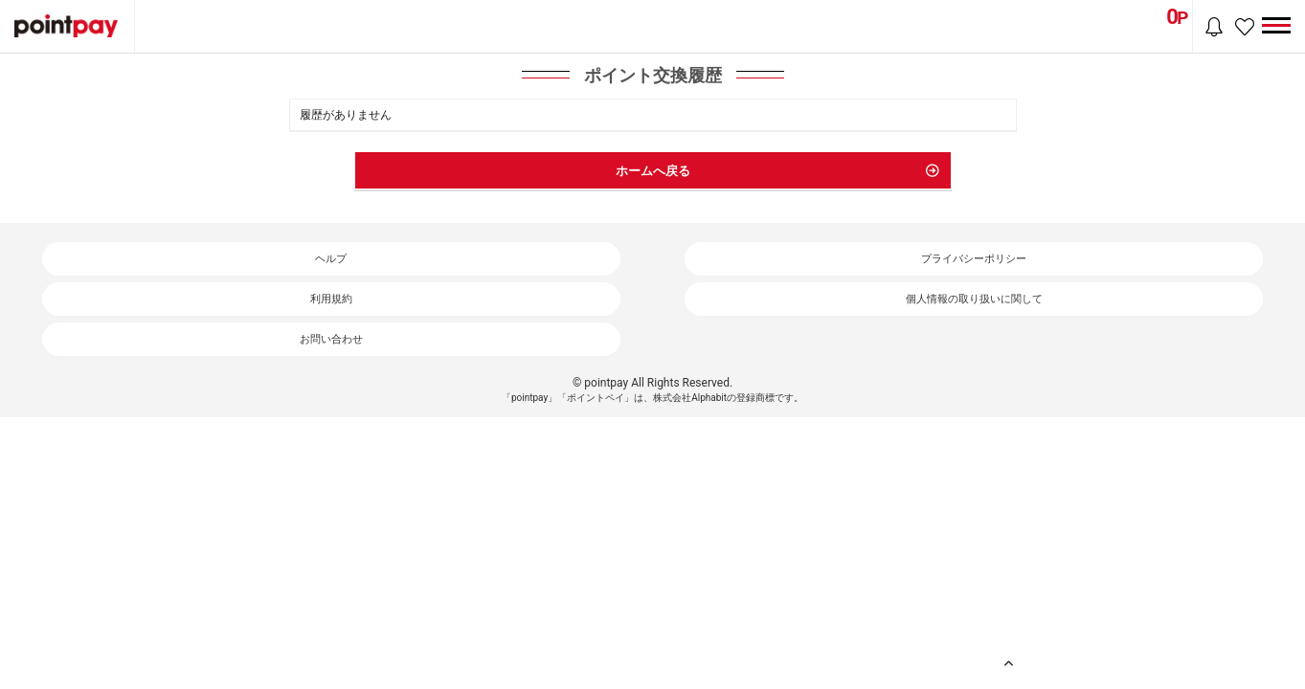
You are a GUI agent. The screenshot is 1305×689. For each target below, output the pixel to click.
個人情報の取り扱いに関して (974, 299)
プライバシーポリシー (973, 259)
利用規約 (331, 299)
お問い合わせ (331, 339)
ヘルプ (331, 259)
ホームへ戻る (653, 171)
